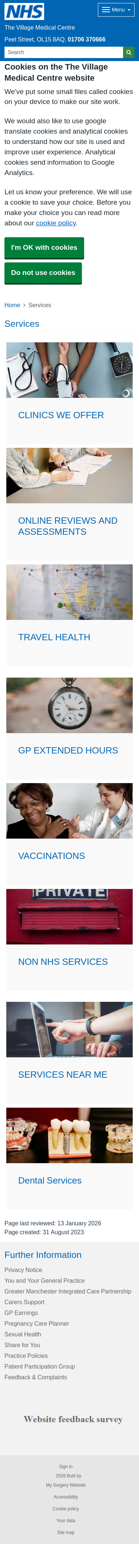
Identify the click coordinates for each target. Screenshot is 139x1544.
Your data (65, 1520)
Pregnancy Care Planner (36, 1323)
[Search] (63, 52)
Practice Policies (26, 1356)
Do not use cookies (43, 272)
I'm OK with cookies (44, 247)
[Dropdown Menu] (116, 10)
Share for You (22, 1345)
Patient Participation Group (39, 1366)
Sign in (65, 1466)
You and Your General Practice (44, 1280)
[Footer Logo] (75, 1418)
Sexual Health (22, 1334)
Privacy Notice (23, 1270)
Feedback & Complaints (35, 1377)
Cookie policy (66, 1509)
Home (12, 305)
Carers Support (24, 1302)
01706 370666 (87, 39)
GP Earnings (21, 1313)
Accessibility (66, 1497)
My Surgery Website (66, 1485)
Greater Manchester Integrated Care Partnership (67, 1291)
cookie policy (56, 222)
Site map (66, 1532)
